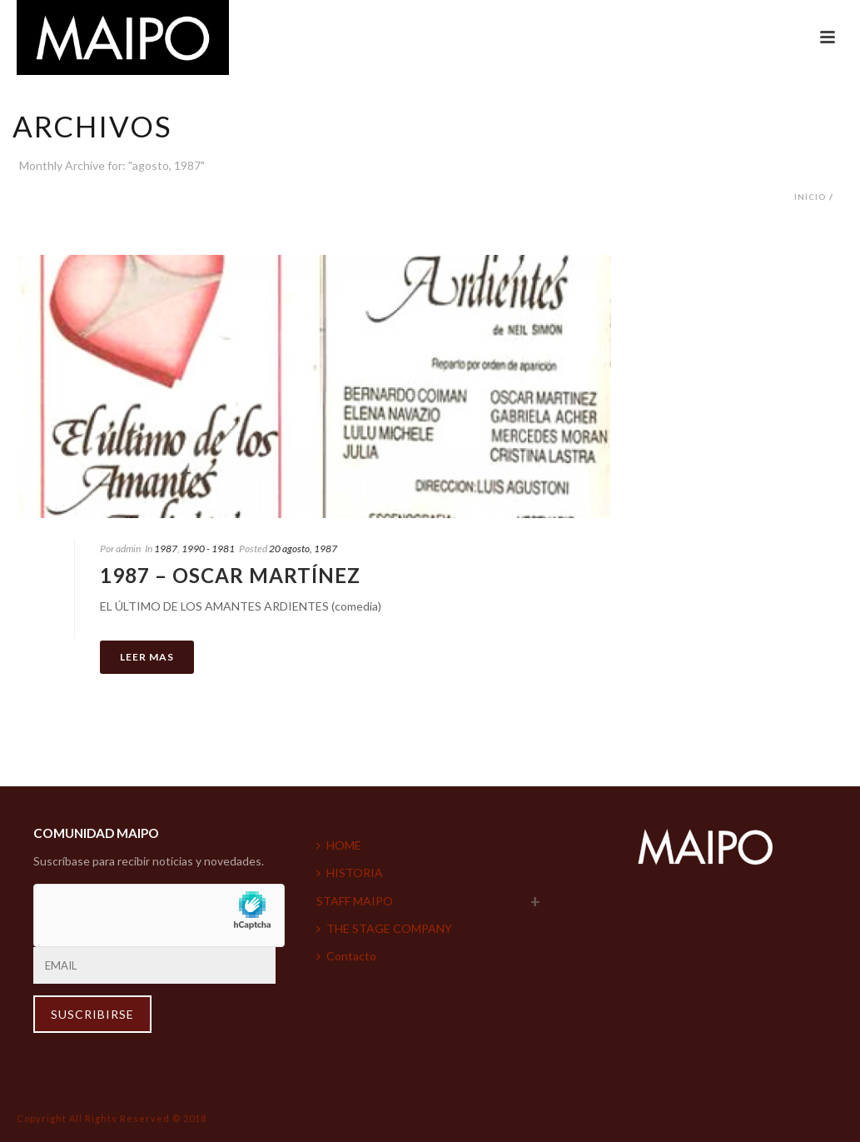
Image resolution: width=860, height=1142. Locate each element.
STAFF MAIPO (354, 901)
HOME (338, 845)
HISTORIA (349, 872)
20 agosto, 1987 (303, 548)
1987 (165, 548)
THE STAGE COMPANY (384, 928)
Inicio (810, 197)
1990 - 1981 (208, 548)
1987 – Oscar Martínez (230, 575)
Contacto (346, 956)
